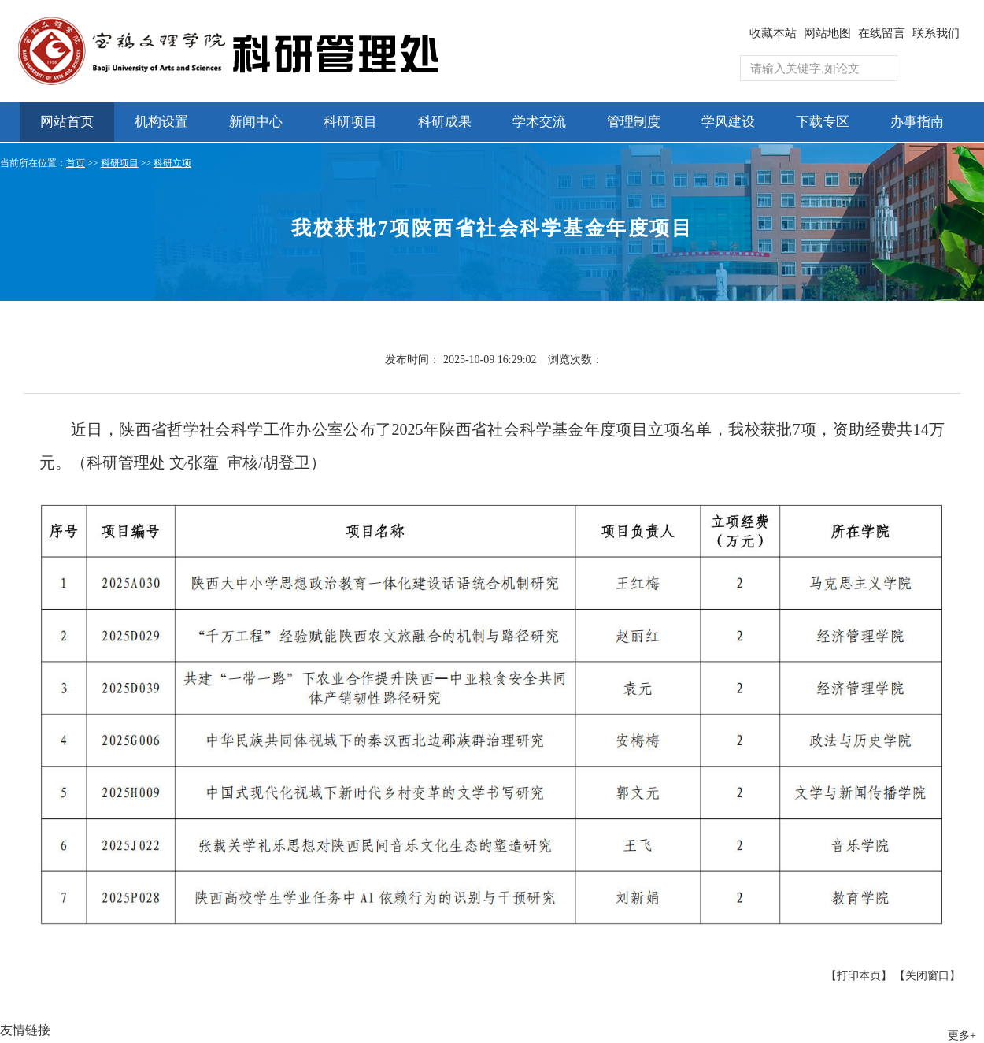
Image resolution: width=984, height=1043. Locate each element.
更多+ (962, 1035)
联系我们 (936, 33)
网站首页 (67, 121)
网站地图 (827, 33)
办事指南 (917, 121)
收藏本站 (773, 33)
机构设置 (161, 121)
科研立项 (172, 163)
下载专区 (822, 121)
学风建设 (728, 121)
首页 (75, 163)
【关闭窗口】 (927, 976)
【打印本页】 (859, 976)
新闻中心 (256, 121)
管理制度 (633, 121)
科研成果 (445, 121)
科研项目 (350, 121)
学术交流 (539, 121)
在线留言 (881, 33)
